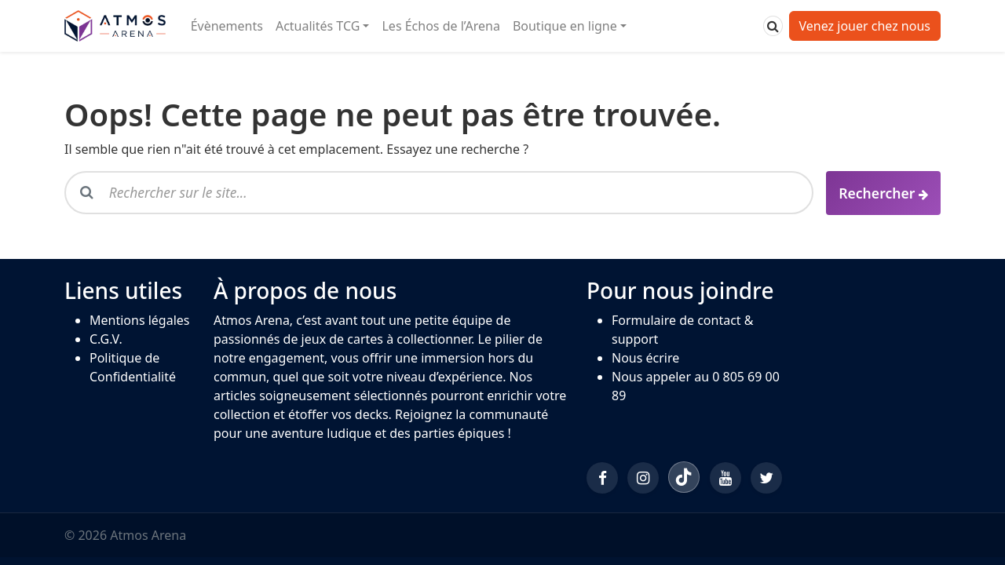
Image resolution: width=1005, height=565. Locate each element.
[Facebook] (602, 478)
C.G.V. (106, 339)
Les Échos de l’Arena (440, 26)
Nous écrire (645, 357)
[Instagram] (643, 478)
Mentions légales (140, 320)
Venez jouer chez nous (864, 26)
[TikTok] (684, 477)
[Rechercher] (773, 26)
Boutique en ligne (565, 26)
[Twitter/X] (766, 478)
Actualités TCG (318, 26)
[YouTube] (725, 478)
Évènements (227, 26)
